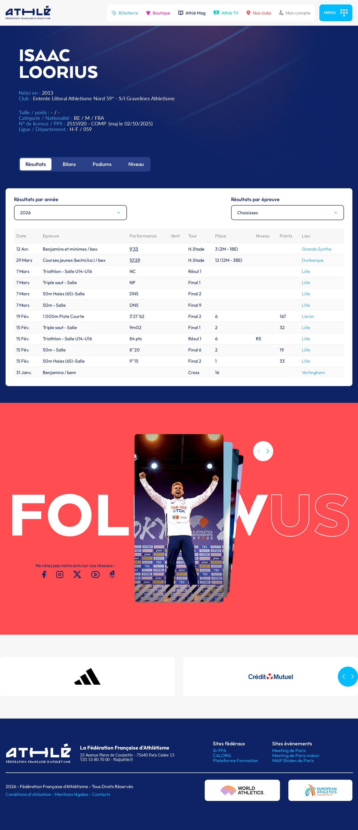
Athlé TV (226, 12)
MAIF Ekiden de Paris (293, 760)
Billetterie (124, 12)
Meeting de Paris (289, 750)
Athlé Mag (192, 12)
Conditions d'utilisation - (30, 794)
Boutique (158, 12)
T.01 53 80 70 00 (95, 759)
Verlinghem (313, 372)
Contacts (101, 794)
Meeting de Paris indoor (296, 755)
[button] (267, 451)
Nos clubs (258, 12)
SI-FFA (219, 750)
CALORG (222, 755)
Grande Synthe (317, 249)
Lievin (308, 316)
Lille (306, 271)
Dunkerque (313, 260)
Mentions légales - (73, 794)
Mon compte (294, 12)
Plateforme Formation (235, 760)
